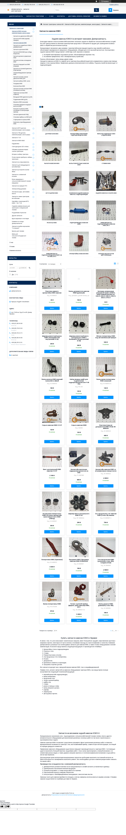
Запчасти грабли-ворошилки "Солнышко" (21, 227)
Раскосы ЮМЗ (52, 222)
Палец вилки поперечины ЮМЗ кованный (105, 380)
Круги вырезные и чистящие (20, 218)
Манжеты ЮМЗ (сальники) (20, 102)
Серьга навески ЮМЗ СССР (52, 425)
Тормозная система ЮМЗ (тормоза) (20, 93)
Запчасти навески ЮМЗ (20, 43)
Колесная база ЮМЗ (19, 86)
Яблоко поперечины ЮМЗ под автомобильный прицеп (105, 336)
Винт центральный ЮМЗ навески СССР (52, 470)
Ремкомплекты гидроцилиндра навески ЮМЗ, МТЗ (106, 224)
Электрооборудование (19, 189)
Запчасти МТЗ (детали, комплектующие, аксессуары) (21, 129)
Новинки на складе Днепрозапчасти (18, 222)
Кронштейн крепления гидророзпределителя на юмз (78, 471)
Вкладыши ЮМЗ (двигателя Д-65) (22, 97)
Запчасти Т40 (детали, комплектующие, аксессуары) (21, 133)
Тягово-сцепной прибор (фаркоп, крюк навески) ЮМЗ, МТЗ (78, 605)
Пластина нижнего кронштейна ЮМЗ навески (52, 292)
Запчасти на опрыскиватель (20, 162)
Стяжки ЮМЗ (106, 163)
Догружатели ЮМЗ (51, 134)
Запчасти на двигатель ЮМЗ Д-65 (22, 36)
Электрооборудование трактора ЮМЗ (22, 73)
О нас (51, 16)
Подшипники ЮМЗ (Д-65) (20, 99)
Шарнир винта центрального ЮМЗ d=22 (78, 514)
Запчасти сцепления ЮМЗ (20, 49)
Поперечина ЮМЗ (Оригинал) (52, 559)
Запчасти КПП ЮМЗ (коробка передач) (21, 39)
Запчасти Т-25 (16, 137)
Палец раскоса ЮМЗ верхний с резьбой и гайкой (52, 380)
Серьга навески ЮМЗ (79, 425)
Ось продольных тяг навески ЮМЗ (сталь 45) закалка (105, 514)
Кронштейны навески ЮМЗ (78, 253)
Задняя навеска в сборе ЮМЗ (106, 193)
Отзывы (12, 246)
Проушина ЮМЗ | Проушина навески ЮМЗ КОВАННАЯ (79, 560)
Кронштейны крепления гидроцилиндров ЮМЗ (79, 134)
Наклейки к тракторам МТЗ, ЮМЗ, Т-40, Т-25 (20, 202)
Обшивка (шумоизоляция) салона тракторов (20, 150)
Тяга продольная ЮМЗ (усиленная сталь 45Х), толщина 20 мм (105, 561)
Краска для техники (18, 231)
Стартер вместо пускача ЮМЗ (21, 119)
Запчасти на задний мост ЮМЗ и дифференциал (22, 46)
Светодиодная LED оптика (20, 146)
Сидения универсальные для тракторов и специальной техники (21, 207)
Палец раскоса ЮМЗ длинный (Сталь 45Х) (105, 604)
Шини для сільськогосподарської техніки (19, 235)
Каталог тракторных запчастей (53, 24)
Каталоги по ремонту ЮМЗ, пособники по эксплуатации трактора (21, 110)
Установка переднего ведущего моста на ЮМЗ (22, 105)
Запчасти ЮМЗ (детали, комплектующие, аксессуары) (82, 24)
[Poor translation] (7, 806)
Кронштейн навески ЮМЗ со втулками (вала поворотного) (105, 470)
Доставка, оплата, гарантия (79, 16)
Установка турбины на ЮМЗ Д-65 (22, 117)
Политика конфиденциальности (75, 795)
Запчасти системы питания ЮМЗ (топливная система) (22, 89)
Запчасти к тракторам (35, 16)
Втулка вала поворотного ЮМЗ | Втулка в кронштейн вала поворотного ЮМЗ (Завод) (52, 516)
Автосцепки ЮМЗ (52, 193)
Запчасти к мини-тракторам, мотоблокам (20, 197)
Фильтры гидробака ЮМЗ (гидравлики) (106, 134)
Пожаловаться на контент (58, 795)
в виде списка (118, 264)
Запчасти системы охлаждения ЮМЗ (22, 61)
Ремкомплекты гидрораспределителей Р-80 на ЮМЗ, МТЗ (52, 255)
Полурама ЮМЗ (17, 83)
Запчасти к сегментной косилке (19, 175)
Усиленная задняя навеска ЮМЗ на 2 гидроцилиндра (79, 193)
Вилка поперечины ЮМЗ (52, 604)
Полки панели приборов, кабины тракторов (22, 158)
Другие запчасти (17, 215)
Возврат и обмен (100, 16)
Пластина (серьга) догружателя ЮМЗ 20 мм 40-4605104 (105, 426)
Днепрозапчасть (16, 16)
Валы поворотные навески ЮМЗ (79, 164)
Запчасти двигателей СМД (20, 114)
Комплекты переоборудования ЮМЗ (22, 123)
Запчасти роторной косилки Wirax (20, 170)
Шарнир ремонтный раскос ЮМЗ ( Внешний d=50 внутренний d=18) (52, 337)
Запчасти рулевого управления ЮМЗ (22, 57)
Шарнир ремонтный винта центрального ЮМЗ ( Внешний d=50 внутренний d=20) (79, 338)
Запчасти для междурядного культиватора (21, 165)
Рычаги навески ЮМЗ (51, 163)
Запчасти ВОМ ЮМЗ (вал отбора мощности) (22, 52)
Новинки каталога (15, 250)
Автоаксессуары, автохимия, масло (21, 192)
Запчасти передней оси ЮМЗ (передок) (21, 65)
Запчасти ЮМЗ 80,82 (18, 140)
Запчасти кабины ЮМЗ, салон (21, 81)
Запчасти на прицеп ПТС (19, 186)
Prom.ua (71, 793)
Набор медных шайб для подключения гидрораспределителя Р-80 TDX (79, 382)
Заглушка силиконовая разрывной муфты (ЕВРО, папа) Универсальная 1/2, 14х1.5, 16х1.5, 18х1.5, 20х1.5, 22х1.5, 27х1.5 (106, 294)
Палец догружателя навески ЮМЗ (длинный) (79, 292)
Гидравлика (15, 143)
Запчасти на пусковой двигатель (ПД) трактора (22, 69)
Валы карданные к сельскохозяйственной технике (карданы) (21, 181)
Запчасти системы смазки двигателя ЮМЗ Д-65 (20, 77)
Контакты (61, 16)
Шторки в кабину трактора (20, 154)
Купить (52, 308)
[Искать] (96, 10)
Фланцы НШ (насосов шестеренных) (106, 254)
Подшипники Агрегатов (19, 212)
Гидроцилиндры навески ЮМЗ (79, 223)
